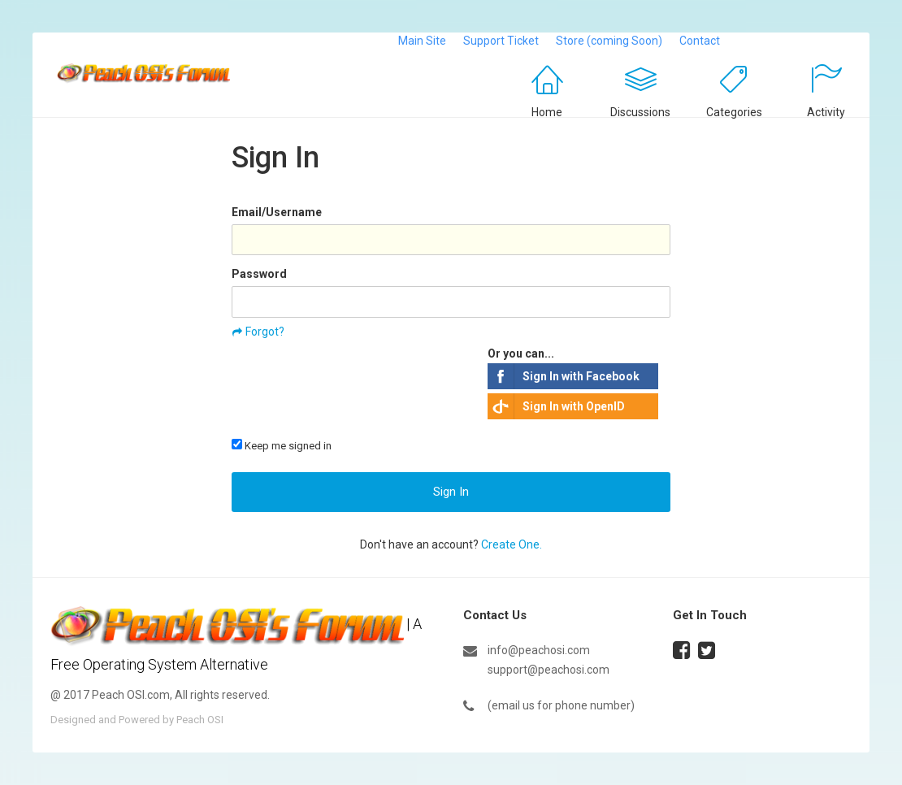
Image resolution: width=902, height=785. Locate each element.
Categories (734, 112)
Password (259, 273)
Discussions (640, 112)
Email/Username (277, 212)
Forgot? (264, 331)
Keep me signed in (282, 445)
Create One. (511, 544)
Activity (826, 112)
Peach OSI (199, 719)
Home (546, 112)
